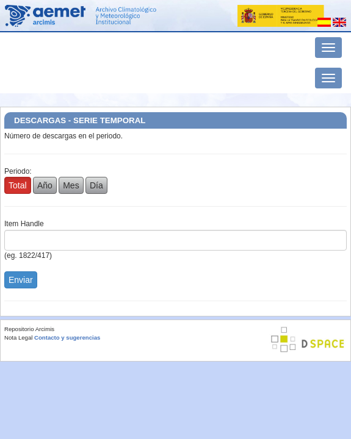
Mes (71, 185)
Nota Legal (18, 337)
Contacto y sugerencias (67, 337)
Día (96, 185)
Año (44, 185)
